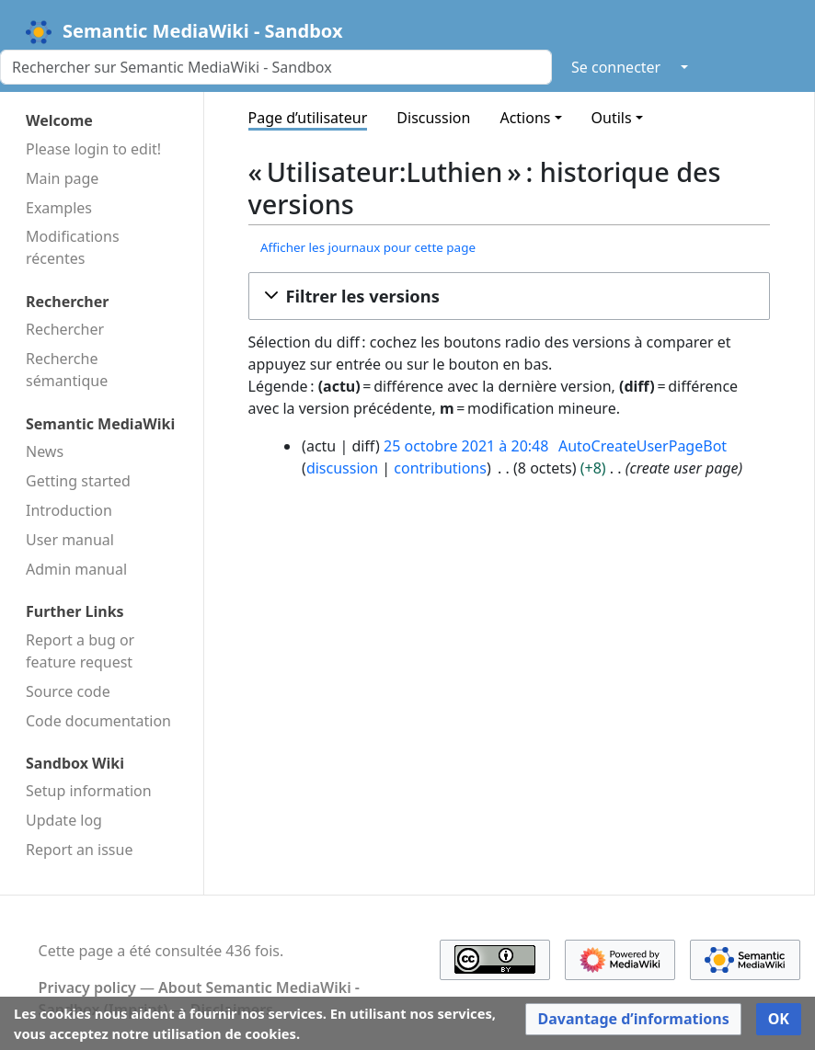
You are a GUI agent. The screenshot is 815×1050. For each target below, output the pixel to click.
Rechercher (65, 329)
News (44, 451)
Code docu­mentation (98, 721)
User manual (70, 540)
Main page (62, 178)
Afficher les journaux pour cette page (368, 247)
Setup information (89, 791)
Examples (59, 208)
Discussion (433, 118)
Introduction (69, 510)
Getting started (78, 481)
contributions (440, 468)
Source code (68, 691)
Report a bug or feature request (80, 651)
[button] (509, 296)
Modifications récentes (73, 247)
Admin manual (76, 569)
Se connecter (615, 67)
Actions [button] (524, 118)
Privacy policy (87, 987)
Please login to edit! (93, 149)
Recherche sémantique (67, 369)
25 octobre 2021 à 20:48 (466, 446)
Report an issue (79, 849)
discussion (342, 468)
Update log (64, 820)
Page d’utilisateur (308, 118)
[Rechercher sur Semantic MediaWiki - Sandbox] (276, 67)
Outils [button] (611, 118)
